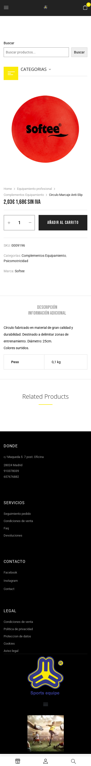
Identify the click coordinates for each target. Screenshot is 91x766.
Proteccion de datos (17, 636)
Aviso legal (11, 651)
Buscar (9, 43)
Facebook (10, 572)
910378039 (11, 471)
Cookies (9, 643)
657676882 (11, 477)
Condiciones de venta (18, 521)
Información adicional (47, 313)
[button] (85, 8)
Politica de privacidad (18, 629)
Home (8, 189)
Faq (6, 528)
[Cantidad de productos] (19, 222)
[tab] (47, 307)
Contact (9, 589)
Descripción (47, 307)
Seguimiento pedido (17, 514)
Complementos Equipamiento (24, 195)
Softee (20, 271)
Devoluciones (13, 535)
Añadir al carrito (63, 222)
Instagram (11, 580)
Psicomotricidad (16, 261)
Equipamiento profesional (34, 189)
